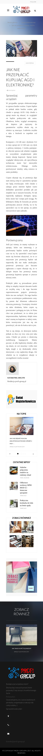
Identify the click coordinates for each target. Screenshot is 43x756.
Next (33, 454)
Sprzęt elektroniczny (28, 22)
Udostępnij (30, 63)
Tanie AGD (23, 495)
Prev (10, 454)
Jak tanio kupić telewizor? (21, 648)
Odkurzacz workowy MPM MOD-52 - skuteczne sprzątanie (26, 488)
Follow (33, 2)
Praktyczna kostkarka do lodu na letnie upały (26, 502)
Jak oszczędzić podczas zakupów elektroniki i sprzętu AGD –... (21, 441)
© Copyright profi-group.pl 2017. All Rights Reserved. (21, 752)
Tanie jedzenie (24, 477)
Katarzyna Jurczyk (16, 378)
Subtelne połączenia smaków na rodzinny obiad (25, 471)
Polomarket (10, 697)
